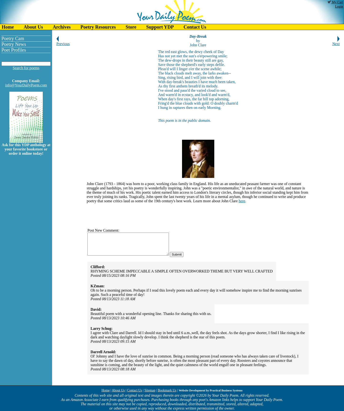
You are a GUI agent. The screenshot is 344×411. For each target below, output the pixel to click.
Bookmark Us (167, 390)
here (242, 201)
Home (8, 27)
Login (339, 6)
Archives (62, 27)
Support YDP (160, 27)
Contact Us (194, 27)
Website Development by (210, 390)
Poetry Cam (12, 38)
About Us (33, 27)
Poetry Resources (98, 27)
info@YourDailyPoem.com (26, 85)
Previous (63, 42)
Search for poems (26, 68)
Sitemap (149, 390)
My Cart (335, 2)
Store (131, 27)
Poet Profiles (13, 50)
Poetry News (13, 44)
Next (336, 42)
